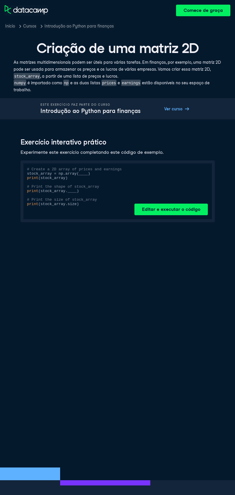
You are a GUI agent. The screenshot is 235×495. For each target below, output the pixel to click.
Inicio (10, 26)
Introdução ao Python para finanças (79, 26)
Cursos (29, 26)
